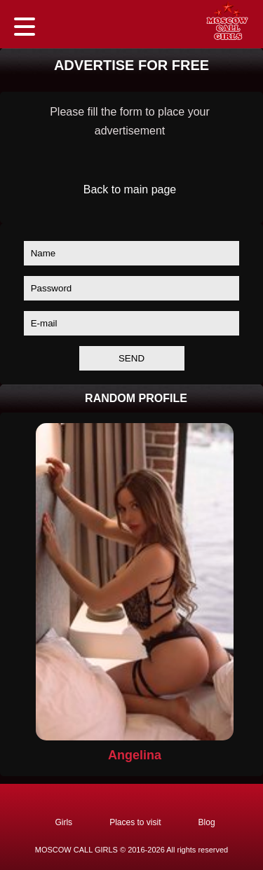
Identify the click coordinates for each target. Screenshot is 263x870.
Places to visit (135, 822)
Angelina (134, 755)
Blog (206, 822)
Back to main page (130, 189)
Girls (63, 822)
